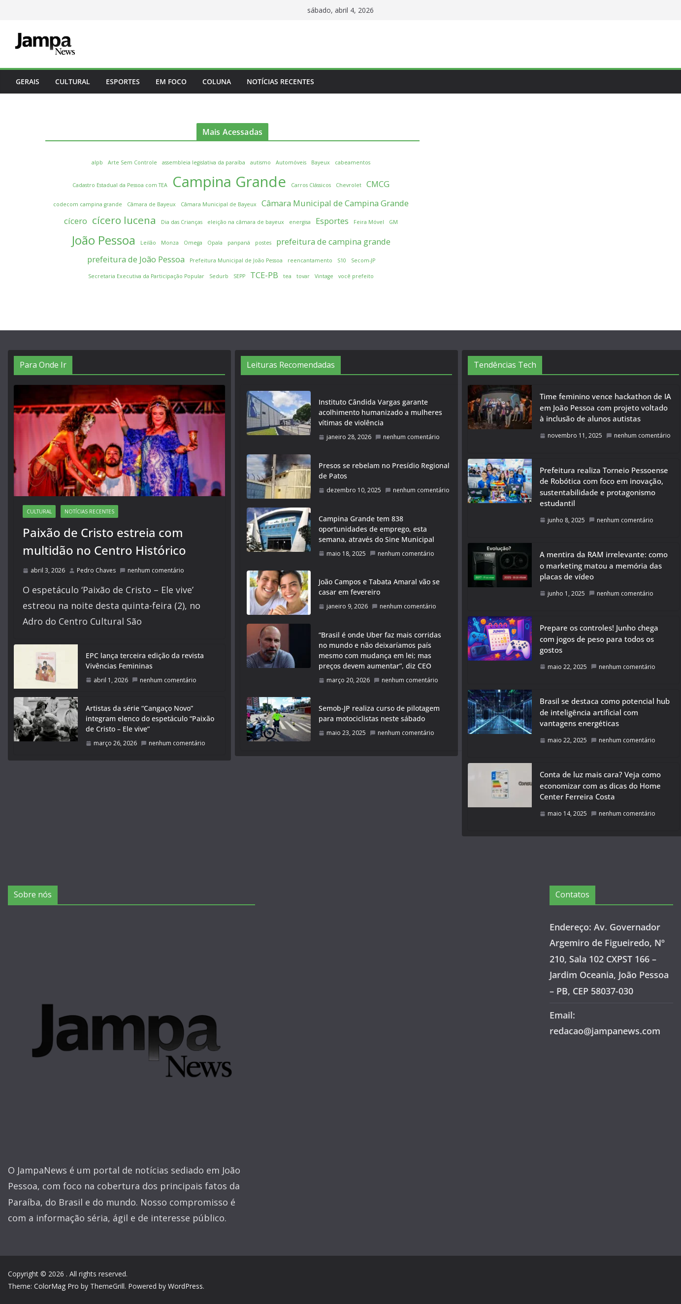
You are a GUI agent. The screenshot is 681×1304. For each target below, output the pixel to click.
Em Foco (171, 81)
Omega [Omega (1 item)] (193, 242)
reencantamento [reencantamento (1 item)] (310, 260)
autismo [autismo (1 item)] (260, 162)
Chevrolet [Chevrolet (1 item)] (348, 185)
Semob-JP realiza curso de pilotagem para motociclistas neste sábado (379, 713)
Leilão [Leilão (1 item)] (148, 242)
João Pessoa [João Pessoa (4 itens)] (103, 240)
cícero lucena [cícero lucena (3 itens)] (124, 220)
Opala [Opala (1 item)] (215, 242)
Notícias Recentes (280, 81)
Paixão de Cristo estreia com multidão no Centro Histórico (104, 541)
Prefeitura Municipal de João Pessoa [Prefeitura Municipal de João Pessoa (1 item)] (236, 260)
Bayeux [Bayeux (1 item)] (320, 162)
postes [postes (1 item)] (263, 242)
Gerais (27, 81)
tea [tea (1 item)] (287, 276)
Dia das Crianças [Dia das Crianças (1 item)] (181, 222)
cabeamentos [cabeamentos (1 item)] (352, 162)
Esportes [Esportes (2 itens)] (332, 220)
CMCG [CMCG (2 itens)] (377, 184)
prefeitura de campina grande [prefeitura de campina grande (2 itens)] (333, 241)
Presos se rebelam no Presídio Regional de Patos (384, 470)
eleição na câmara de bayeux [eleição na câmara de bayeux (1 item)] (245, 222)
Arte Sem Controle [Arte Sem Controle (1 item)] (132, 162)
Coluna (216, 81)
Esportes (123, 81)
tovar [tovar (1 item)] (303, 276)
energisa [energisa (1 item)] (300, 222)
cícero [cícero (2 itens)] (75, 220)
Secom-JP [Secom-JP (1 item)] (363, 260)
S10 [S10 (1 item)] (341, 260)
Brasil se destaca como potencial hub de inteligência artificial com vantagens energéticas (605, 712)
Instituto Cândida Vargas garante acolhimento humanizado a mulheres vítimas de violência (380, 412)
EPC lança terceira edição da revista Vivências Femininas (145, 660)
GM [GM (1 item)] (393, 222)
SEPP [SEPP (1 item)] (239, 276)
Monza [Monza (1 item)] (170, 242)
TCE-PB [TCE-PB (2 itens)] (264, 275)
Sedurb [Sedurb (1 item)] (218, 276)
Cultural (72, 81)
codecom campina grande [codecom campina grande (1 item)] (87, 204)
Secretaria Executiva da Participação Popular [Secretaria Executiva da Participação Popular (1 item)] (146, 276)
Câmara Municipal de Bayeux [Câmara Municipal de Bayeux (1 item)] (219, 204)
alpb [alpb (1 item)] (97, 162)
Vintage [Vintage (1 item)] (324, 276)
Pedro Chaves (96, 570)
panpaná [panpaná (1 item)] (238, 242)
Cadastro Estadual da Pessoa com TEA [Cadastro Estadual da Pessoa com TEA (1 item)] (119, 185)
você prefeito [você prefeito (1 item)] (356, 276)
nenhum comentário (152, 570)
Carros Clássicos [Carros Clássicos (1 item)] (311, 185)
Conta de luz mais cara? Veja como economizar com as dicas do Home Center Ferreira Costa (600, 785)
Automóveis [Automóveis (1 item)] (291, 162)
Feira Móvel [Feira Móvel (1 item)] (369, 222)
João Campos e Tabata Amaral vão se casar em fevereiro (379, 587)
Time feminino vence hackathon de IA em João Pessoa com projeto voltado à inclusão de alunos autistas (605, 407)
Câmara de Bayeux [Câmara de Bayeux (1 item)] (151, 204)
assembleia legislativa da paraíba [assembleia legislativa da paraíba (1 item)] (203, 162)
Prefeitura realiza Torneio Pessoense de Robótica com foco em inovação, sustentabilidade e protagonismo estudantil (604, 487)
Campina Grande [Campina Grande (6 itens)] (229, 181)
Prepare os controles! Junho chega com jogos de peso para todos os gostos (599, 639)
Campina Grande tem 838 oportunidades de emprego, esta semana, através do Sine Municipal (376, 529)
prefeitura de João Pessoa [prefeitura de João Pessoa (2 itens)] (136, 259)
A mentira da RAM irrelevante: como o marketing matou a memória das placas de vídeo (604, 565)
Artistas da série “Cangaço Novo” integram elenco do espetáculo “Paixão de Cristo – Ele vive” (150, 718)
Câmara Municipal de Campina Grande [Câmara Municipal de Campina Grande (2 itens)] (335, 203)
